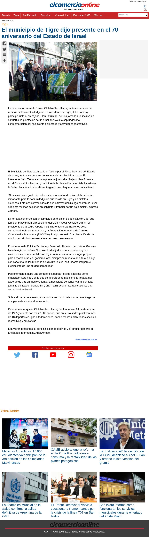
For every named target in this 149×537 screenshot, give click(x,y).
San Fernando (29, 15)
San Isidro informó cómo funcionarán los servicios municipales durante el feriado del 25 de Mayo (121, 510)
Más (98, 15)
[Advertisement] (51, 147)
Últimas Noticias (10, 410)
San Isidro (46, 15)
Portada (6, 15)
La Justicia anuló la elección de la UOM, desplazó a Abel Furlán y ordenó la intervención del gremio (122, 456)
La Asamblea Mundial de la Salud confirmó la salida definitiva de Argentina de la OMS (21, 510)
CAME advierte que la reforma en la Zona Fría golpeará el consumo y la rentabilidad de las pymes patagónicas (74, 455)
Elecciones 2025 (81, 15)
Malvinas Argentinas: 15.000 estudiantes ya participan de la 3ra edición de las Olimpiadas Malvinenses (23, 456)
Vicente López (62, 15)
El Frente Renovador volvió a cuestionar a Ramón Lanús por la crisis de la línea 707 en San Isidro (73, 510)
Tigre (16, 15)
